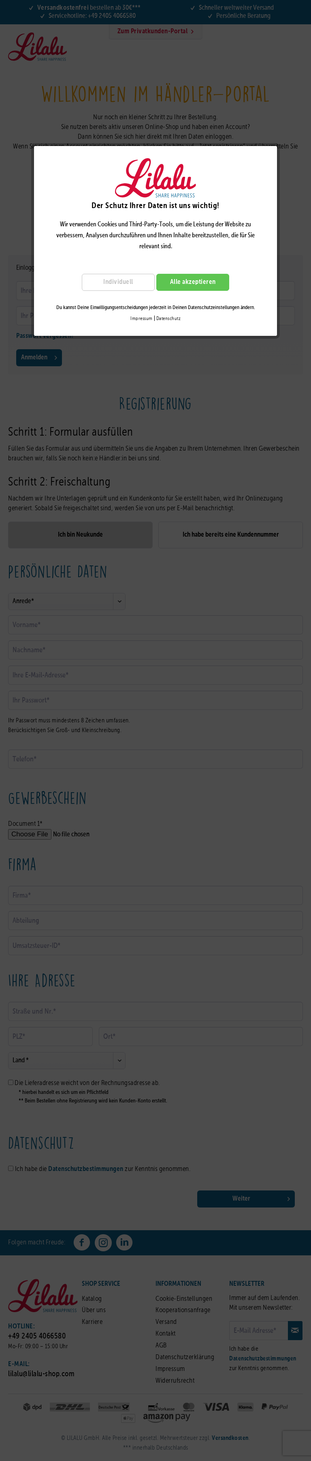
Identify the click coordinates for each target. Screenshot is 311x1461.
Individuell (118, 282)
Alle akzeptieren (193, 282)
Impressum (141, 318)
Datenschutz (168, 318)
